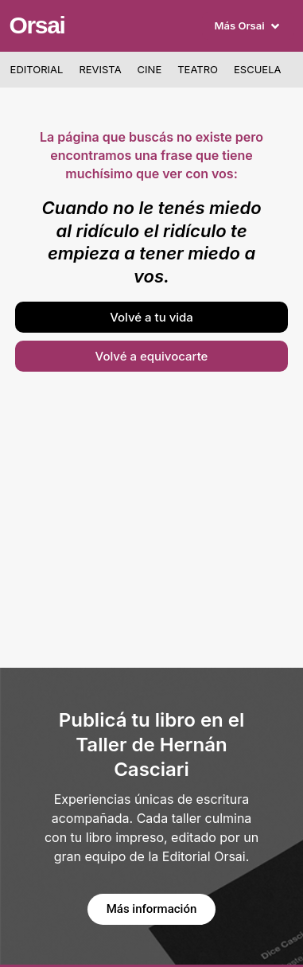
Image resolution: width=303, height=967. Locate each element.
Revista (100, 69)
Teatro (197, 69)
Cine (150, 69)
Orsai (36, 25)
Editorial (37, 69)
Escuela (257, 69)
